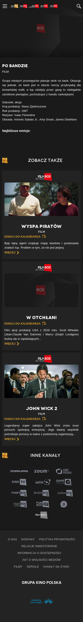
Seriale (33, 566)
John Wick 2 (41, 411)
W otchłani (41, 317)
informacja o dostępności (39, 553)
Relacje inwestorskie (39, 546)
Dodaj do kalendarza (22, 236)
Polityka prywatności (57, 539)
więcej (9, 252)
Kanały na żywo (56, 566)
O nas (12, 539)
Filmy (18, 566)
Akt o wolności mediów (41, 559)
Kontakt (28, 539)
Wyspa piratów (41, 229)
